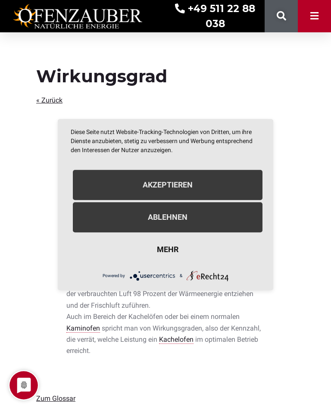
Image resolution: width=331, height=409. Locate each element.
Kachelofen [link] (176, 339)
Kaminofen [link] (83, 328)
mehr (167, 249)
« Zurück (49, 100)
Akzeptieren (168, 184)
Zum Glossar (55, 398)
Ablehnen (167, 217)
